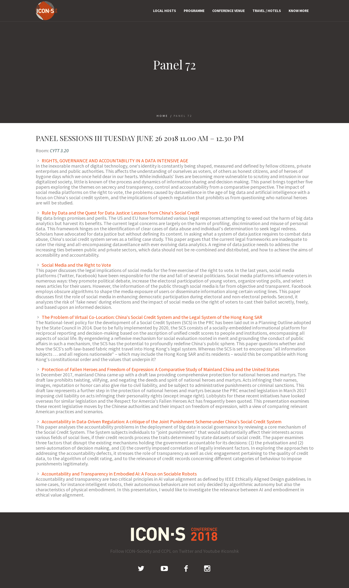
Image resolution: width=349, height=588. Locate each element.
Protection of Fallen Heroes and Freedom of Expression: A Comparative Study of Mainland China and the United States (160, 369)
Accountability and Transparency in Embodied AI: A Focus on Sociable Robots (119, 474)
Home (162, 116)
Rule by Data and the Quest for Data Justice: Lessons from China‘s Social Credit (121, 213)
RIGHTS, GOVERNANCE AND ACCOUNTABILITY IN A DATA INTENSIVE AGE (115, 161)
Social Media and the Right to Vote (76, 265)
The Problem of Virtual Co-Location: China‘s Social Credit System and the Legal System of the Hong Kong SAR (152, 317)
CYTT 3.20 (59, 150)
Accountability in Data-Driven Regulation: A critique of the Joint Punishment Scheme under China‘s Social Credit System (161, 421)
